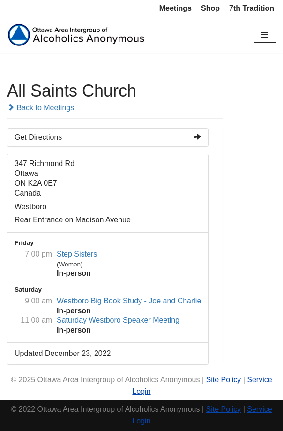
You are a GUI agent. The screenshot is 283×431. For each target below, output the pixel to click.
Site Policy (223, 380)
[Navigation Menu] (265, 35)
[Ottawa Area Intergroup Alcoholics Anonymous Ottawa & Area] (77, 35)
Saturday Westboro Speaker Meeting (118, 320)
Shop (210, 8)
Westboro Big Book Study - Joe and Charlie (129, 301)
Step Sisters (77, 254)
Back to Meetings (40, 108)
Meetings (175, 8)
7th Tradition (251, 8)
